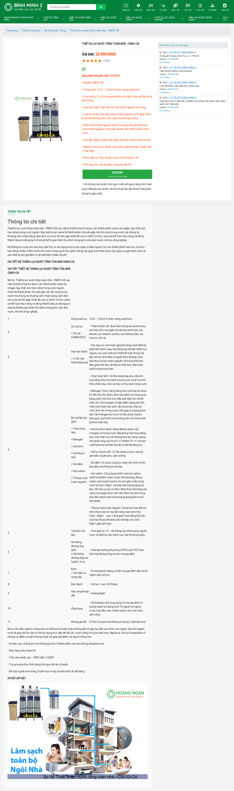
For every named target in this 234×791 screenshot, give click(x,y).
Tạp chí (200, 6)
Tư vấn (163, 6)
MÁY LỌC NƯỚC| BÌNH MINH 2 (178, 67)
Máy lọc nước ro (109, 18)
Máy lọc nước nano (134, 18)
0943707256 (173, 89)
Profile (138, 6)
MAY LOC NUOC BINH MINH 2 (177, 52)
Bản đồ (126, 6)
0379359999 (173, 59)
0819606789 (173, 74)
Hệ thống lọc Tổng (55, 30)
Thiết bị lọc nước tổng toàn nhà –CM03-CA (94, 30)
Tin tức (188, 6)
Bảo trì (175, 6)
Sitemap (212, 6)
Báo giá (151, 6)
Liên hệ (225, 6)
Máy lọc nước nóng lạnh (200, 18)
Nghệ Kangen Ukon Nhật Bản (19, 18)
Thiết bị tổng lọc (51, 18)
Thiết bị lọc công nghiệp (164, 18)
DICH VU (225, 18)
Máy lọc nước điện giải (80, 18)
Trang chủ (12, 30)
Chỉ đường (164, 62)
